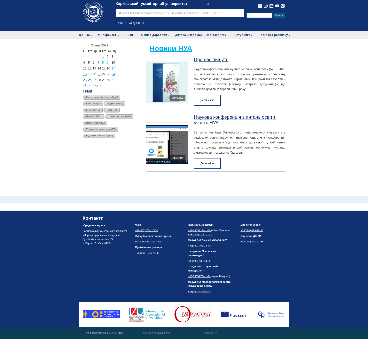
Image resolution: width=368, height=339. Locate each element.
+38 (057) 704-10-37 (212, 13)
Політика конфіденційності (157, 332)
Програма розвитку (273, 34)
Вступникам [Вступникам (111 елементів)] (115, 103)
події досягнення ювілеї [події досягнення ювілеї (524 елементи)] (99, 136)
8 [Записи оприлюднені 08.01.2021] (103, 62)
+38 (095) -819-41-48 (147, 252)
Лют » (97, 85)
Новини (121, 23)
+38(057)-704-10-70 (146, 230)
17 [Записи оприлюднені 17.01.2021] (113, 68)
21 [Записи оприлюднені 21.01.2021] (99, 74)
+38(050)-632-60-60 (199, 291)
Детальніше (207, 100)
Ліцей (129, 34)
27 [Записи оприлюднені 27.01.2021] (94, 80)
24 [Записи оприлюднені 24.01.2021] (113, 74)
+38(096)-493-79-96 (252, 230)
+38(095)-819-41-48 (199, 230)
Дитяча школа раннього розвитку (200, 34)
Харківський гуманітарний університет (151, 4)
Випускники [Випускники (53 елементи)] (93, 103)
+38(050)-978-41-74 (199, 276)
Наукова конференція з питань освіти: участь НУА (235, 119)
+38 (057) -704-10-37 (200, 234)
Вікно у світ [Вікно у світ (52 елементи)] (93, 110)
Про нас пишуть (211, 59)
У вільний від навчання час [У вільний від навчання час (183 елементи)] (101, 129)
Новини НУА (171, 48)
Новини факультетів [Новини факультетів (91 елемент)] (120, 116)
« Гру (86, 85)
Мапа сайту (210, 332)
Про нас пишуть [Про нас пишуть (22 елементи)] (95, 123)
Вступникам (243, 34)
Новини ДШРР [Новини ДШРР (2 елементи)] (94, 116)
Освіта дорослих (154, 34)
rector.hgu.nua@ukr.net (185, 13)
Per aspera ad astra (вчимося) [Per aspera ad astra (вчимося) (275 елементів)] (102, 97)
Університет (107, 34)
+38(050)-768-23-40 (199, 245)
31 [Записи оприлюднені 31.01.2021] (113, 80)
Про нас (84, 34)
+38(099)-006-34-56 (199, 261)
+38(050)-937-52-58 (252, 241)
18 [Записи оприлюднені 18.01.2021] (85, 74)
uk (208, 3)
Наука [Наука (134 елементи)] (112, 110)
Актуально (136, 23)
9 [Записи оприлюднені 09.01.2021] (107, 62)
